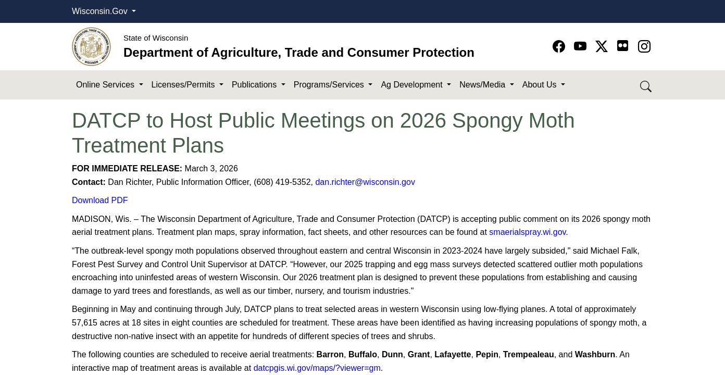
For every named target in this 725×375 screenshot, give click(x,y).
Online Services (106, 84)
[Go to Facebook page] (561, 47)
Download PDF (100, 200)
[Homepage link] (91, 46)
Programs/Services (330, 84)
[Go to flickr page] (622, 45)
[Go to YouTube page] (582, 47)
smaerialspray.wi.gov (527, 232)
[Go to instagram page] (644, 47)
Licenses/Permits (184, 84)
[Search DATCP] (646, 85)
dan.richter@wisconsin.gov (365, 182)
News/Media (483, 84)
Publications (255, 84)
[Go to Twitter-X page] (603, 47)
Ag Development (413, 84)
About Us (540, 84)
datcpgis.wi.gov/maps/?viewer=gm (317, 368)
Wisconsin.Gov (101, 11)
